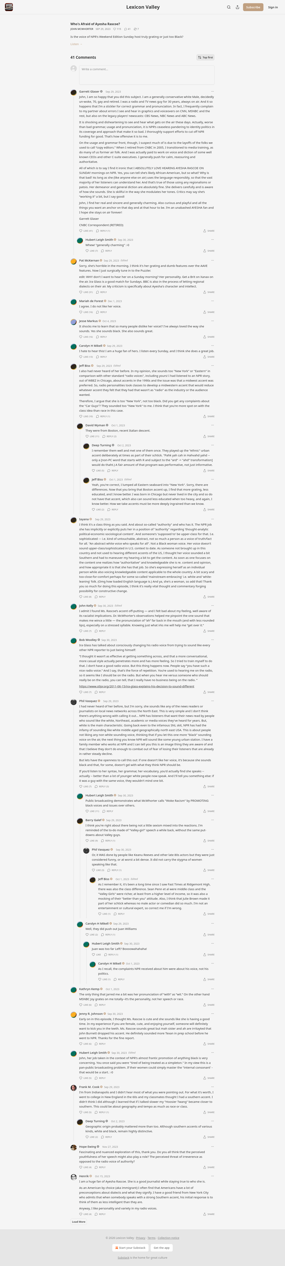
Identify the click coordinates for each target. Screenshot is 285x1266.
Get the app (162, 1248)
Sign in (273, 7)
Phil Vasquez (88, 701)
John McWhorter (81, 29)
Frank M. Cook (89, 1087)
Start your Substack (130, 1248)
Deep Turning (101, 445)
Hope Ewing (87, 1146)
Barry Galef (93, 820)
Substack (123, 1257)
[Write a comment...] (146, 74)
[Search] (229, 7)
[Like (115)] (117, 29)
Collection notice (168, 1238)
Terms (151, 1238)
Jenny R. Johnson (91, 1014)
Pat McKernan (89, 260)
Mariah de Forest (91, 301)
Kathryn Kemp (89, 989)
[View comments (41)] (127, 29)
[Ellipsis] (212, 91)
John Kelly (86, 605)
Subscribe (253, 7)
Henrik (84, 1176)
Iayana (84, 519)
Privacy (140, 1238)
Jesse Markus (88, 321)
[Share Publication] (237, 7)
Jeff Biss (84, 366)
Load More (78, 1221)
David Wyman (95, 425)
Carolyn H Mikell (90, 346)
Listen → (76, 44)
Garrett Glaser (89, 91)
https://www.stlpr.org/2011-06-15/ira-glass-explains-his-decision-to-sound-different (136, 686)
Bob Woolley (88, 640)
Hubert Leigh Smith (99, 240)
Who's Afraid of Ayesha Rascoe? (95, 24)
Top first (205, 57)
